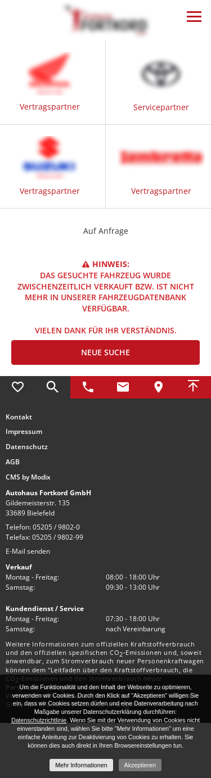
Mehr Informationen (81, 765)
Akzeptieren (140, 765)
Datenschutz (27, 446)
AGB (13, 462)
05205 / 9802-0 (56, 527)
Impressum (24, 431)
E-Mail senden (28, 551)
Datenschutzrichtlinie (38, 720)
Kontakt (19, 417)
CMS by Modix (28, 477)
